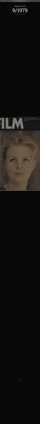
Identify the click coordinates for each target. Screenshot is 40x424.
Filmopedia (4, 1)
